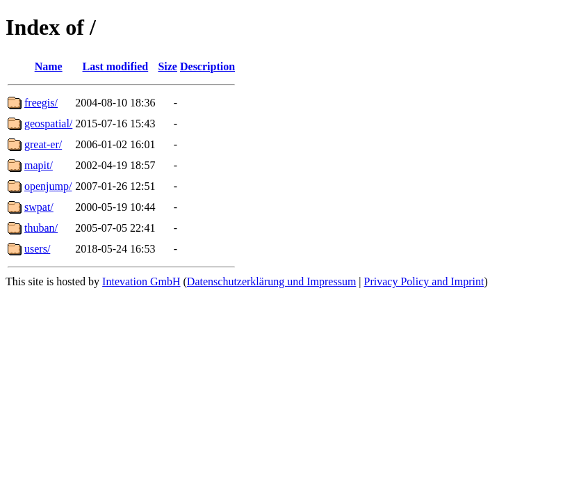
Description (207, 66)
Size (167, 66)
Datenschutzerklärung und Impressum (271, 281)
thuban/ (41, 228)
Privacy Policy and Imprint (424, 281)
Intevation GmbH (141, 281)
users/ (37, 249)
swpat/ (39, 207)
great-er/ (43, 144)
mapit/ (38, 165)
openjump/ (48, 186)
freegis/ (41, 103)
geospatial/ (48, 123)
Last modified (116, 66)
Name (49, 66)
